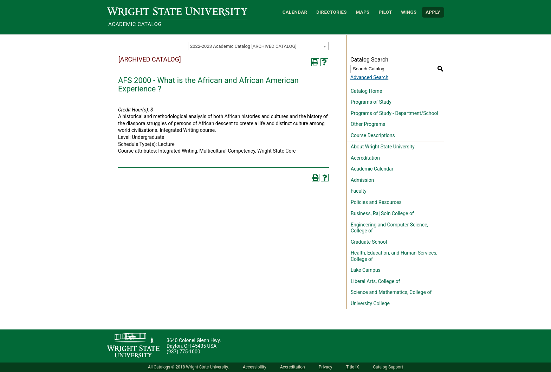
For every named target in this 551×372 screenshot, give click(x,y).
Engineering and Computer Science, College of (389, 228)
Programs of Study (371, 102)
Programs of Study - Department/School (394, 113)
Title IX (352, 367)
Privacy (325, 367)
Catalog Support (388, 367)
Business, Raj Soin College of (382, 213)
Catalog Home (366, 91)
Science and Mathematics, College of (391, 292)
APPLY (433, 12)
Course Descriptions (373, 135)
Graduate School (369, 242)
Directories (331, 12)
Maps (363, 12)
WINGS (408, 12)
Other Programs (368, 124)
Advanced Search (369, 77)
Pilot (385, 12)
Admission (362, 180)
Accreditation (365, 158)
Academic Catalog (135, 24)
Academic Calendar (372, 169)
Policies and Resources (376, 202)
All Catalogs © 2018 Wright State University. (188, 367)
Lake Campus (366, 270)
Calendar (295, 12)
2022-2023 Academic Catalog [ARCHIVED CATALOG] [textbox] (243, 46)
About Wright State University (383, 146)
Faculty (359, 191)
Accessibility (254, 367)
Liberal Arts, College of (375, 281)
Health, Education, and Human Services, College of (394, 256)
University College (370, 303)
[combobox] (258, 46)
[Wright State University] (133, 346)
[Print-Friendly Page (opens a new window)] (315, 62)
